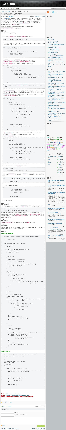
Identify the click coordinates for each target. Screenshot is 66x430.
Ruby (58, 142)
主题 (49, 157)
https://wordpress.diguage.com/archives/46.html (18, 395)
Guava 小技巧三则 (52, 46)
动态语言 (60, 162)
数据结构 (52, 147)
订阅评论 (3, 425)
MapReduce (57, 140)
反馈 (49, 159)
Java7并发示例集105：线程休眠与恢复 (10, 428)
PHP (55, 142)
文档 (49, 164)
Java (6, 11)
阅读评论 (37, 16)
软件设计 (58, 149)
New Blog (17, 8)
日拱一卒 (60, 167)
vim (57, 144)
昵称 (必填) (16, 412)
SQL (48, 144)
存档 (4, 8)
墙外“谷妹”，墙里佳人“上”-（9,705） (55, 84)
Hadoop (60, 137)
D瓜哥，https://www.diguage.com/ (13, 393)
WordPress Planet (52, 156)
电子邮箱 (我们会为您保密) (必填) (20, 414)
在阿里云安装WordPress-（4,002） (55, 105)
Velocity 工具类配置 (52, 54)
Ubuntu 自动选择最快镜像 (56, 55)
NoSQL (52, 142)
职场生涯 (60, 170)
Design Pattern (54, 137)
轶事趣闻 (60, 174)
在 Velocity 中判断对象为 (54, 47)
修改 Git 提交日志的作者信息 (54, 50)
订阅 (50, 12)
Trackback (9, 406)
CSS (51, 137)
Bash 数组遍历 (51, 39)
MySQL (61, 140)
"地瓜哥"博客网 (8, 4)
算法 (50, 149)
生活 (59, 147)
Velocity (54, 144)
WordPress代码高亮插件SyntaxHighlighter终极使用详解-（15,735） (54, 80)
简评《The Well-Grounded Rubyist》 (55, 57)
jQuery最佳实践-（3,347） (53, 111)
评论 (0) (43, 406)
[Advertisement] (56, 26)
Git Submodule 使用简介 (53, 41)
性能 (61, 145)
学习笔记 (12, 8)
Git (58, 137)
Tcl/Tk (51, 144)
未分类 (59, 169)
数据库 (59, 165)
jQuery (48, 140)
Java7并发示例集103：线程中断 (37, 428)
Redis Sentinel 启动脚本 (53, 52)
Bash (48, 137)
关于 (8, 8)
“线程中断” (7, 18)
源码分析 (56, 147)
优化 (55, 145)
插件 (49, 161)
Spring (61, 142)
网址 (15, 415)
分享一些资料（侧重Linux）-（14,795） (56, 83)
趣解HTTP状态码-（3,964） (54, 107)
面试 (48, 150)
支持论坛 (50, 162)
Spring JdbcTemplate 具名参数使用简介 (56, 44)
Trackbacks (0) (37, 406)
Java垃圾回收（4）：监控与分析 (55, 223)
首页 (1, 8)
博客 (58, 145)
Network (49, 142)
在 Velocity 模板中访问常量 (53, 49)
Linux (52, 141)
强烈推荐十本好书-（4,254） (54, 101)
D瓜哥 (12, 16)
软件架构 (53, 149)
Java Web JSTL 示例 (52, 42)
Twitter (56, 12)
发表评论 (43, 16)
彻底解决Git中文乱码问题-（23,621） (56, 77)
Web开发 (60, 161)
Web (60, 144)
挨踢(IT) (9, 11)
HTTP (48, 139)
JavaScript (58, 139)
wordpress (50, 145)
